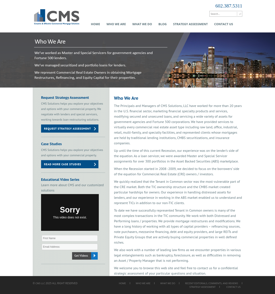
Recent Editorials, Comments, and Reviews (211, 283)
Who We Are (116, 24)
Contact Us (223, 24)
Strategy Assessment (190, 24)
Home (95, 24)
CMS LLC (40, 283)
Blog (162, 24)
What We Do (142, 24)
